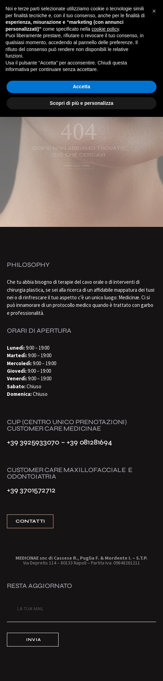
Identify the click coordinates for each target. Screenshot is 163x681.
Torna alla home (75, 165)
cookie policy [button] (105, 29)
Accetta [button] (81, 86)
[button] (154, 11)
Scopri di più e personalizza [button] (81, 103)
